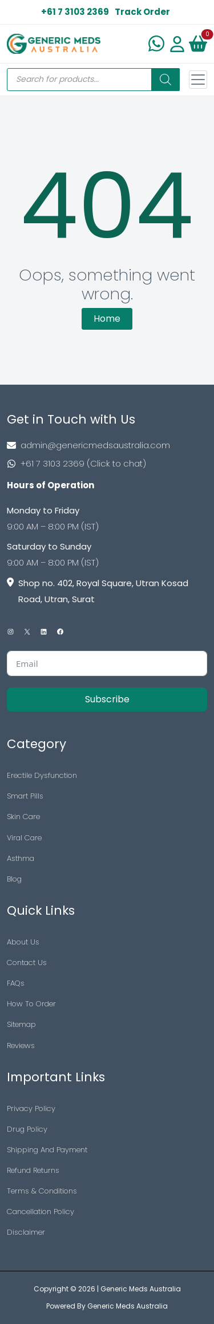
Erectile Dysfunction (42, 775)
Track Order (142, 12)
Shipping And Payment (47, 1149)
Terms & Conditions (42, 1190)
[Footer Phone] (107, 463)
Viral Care (24, 837)
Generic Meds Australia (140, 1289)
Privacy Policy (31, 1108)
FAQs (16, 983)
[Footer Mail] (107, 445)
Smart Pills (25, 796)
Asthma (20, 858)
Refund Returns (33, 1170)
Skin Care (23, 816)
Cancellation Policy (40, 1211)
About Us (23, 941)
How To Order (31, 1003)
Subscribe (107, 699)
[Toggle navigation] (198, 79)
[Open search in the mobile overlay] (93, 79)
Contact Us (27, 962)
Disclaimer (26, 1232)
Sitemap (21, 1024)
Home (107, 318)
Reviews (21, 1045)
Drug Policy (27, 1129)
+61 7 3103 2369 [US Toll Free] (75, 12)
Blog (14, 879)
